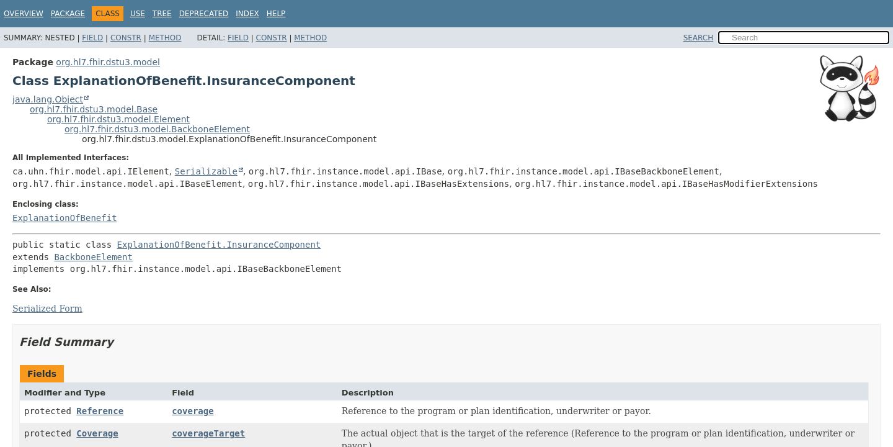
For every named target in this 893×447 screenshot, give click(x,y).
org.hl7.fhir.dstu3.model (108, 62)
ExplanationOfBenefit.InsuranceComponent (219, 245)
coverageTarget (208, 433)
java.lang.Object (47, 99)
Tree (162, 13)
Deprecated (204, 13)
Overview (23, 13)
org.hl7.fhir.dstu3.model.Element (118, 119)
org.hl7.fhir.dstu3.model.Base (94, 109)
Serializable (206, 171)
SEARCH (698, 38)
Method (165, 38)
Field (92, 38)
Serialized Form (47, 309)
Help (276, 13)
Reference (99, 411)
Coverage (97, 433)
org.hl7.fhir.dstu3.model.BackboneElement (157, 129)
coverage (192, 411)
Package (68, 13)
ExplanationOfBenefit (64, 218)
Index (247, 13)
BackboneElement (93, 257)
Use (137, 13)
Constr (125, 38)
